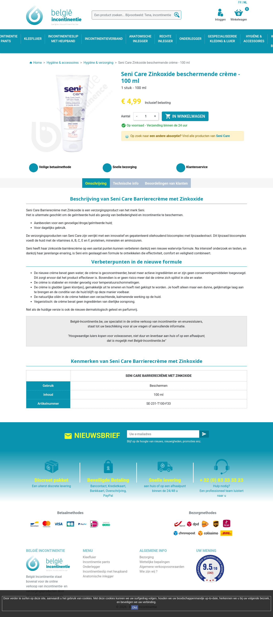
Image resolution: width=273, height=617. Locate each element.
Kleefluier (89, 557)
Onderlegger (91, 567)
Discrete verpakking (153, 581)
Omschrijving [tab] (96, 183)
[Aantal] (146, 116)
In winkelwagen (185, 116)
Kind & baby (91, 586)
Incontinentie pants (96, 562)
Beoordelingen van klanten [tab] (166, 183)
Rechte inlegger (94, 581)
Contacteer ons (150, 586)
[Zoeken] (136, 15)
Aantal (125, 116)
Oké (134, 607)
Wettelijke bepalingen (154, 562)
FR (240, 2)
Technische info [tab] (126, 183)
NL (245, 2)
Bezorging (146, 557)
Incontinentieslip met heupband (105, 571)
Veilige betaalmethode (155, 576)
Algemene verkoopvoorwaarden (161, 567)
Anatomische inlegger (98, 576)
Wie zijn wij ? (148, 571)
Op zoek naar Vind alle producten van (177, 136)
